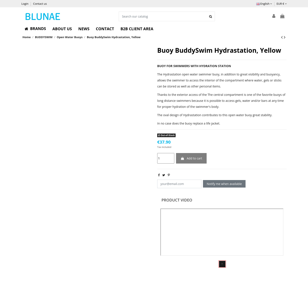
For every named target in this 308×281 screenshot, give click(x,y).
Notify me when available (224, 184)
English (264, 4)
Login (25, 4)
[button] (35, 29)
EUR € (282, 4)
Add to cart (191, 158)
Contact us (40, 4)
